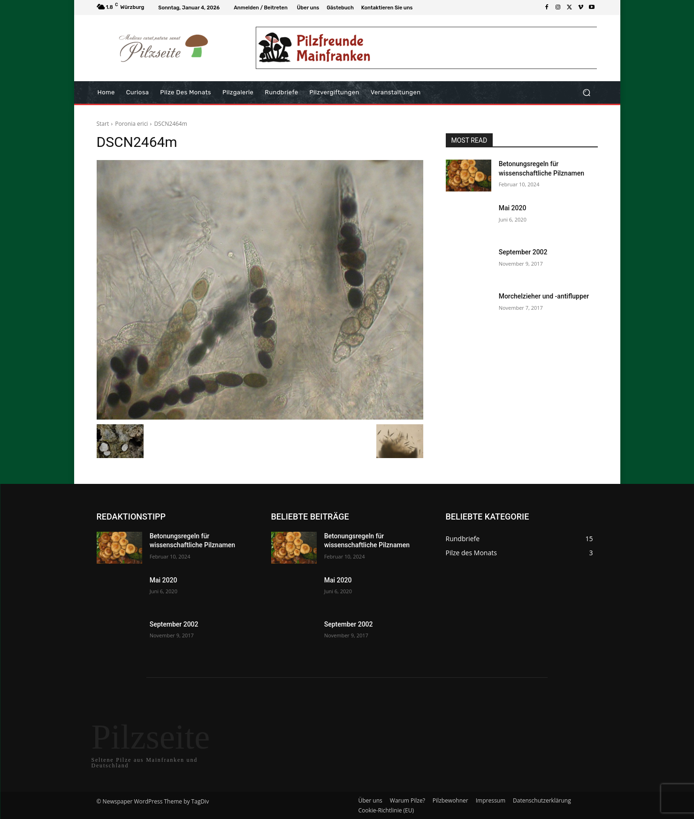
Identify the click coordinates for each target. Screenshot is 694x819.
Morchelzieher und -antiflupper (544, 296)
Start (103, 124)
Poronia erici (131, 124)
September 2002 (523, 252)
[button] (587, 93)
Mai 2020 (512, 208)
